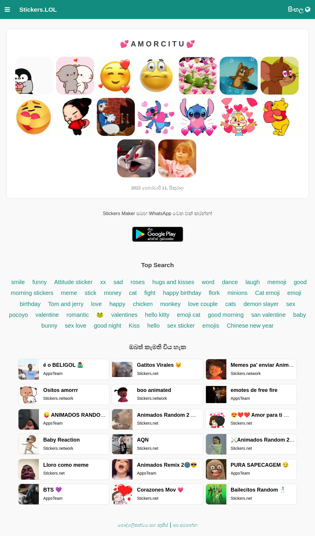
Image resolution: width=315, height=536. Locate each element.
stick (90, 293)
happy (117, 304)
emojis (210, 325)
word (208, 282)
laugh (252, 282)
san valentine (268, 315)
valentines (125, 315)
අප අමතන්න (185, 525)
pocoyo (18, 315)
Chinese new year (250, 325)
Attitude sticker (73, 282)
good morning (226, 315)
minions (237, 293)
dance (230, 282)
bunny (50, 325)
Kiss (134, 325)
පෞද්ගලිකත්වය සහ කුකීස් (143, 525)
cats (230, 304)
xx (103, 282)
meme (69, 293)
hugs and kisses (173, 282)
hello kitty (157, 315)
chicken (143, 304)
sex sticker (181, 325)
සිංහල (299, 9)
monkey (171, 304)
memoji (276, 282)
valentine (47, 315)
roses (137, 282)
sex (290, 304)
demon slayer (262, 304)
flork (214, 293)
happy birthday (183, 293)
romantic (78, 315)
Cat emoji (267, 293)
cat (133, 293)
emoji (294, 293)
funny (40, 282)
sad (118, 282)
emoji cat (188, 315)
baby (299, 315)
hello (153, 325)
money (112, 293)
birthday (30, 304)
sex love (75, 325)
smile (18, 282)
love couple (203, 304)
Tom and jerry (66, 304)
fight (149, 293)
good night (108, 325)
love (96, 304)
